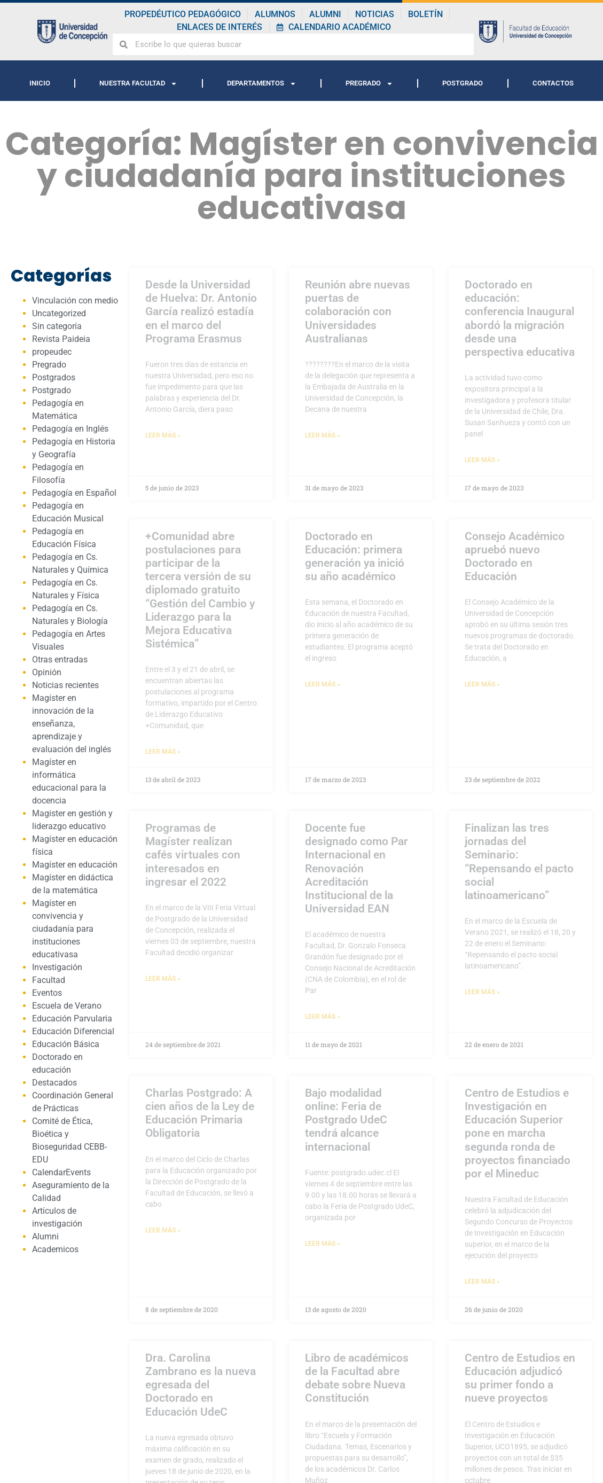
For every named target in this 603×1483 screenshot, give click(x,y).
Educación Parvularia (72, 1018)
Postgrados (53, 377)
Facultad (48, 980)
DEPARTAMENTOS (261, 83)
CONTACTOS (553, 83)
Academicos (55, 1249)
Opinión (46, 672)
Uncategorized (59, 313)
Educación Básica (65, 1044)
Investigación (57, 967)
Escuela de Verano (66, 1006)
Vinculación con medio (75, 300)
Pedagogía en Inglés (70, 429)
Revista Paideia (61, 339)
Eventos (47, 993)
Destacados (54, 1083)
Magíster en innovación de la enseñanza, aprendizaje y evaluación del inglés (71, 723)
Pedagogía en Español (74, 493)
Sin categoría (57, 326)
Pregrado (49, 365)
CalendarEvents (61, 1172)
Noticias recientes (65, 685)
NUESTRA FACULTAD (138, 83)
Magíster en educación (75, 865)
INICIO (39, 83)
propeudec (52, 352)
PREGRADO (369, 83)
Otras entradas (60, 659)
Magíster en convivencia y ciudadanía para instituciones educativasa (62, 928)
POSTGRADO (462, 83)
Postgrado (51, 390)
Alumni (45, 1236)
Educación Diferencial (73, 1031)
